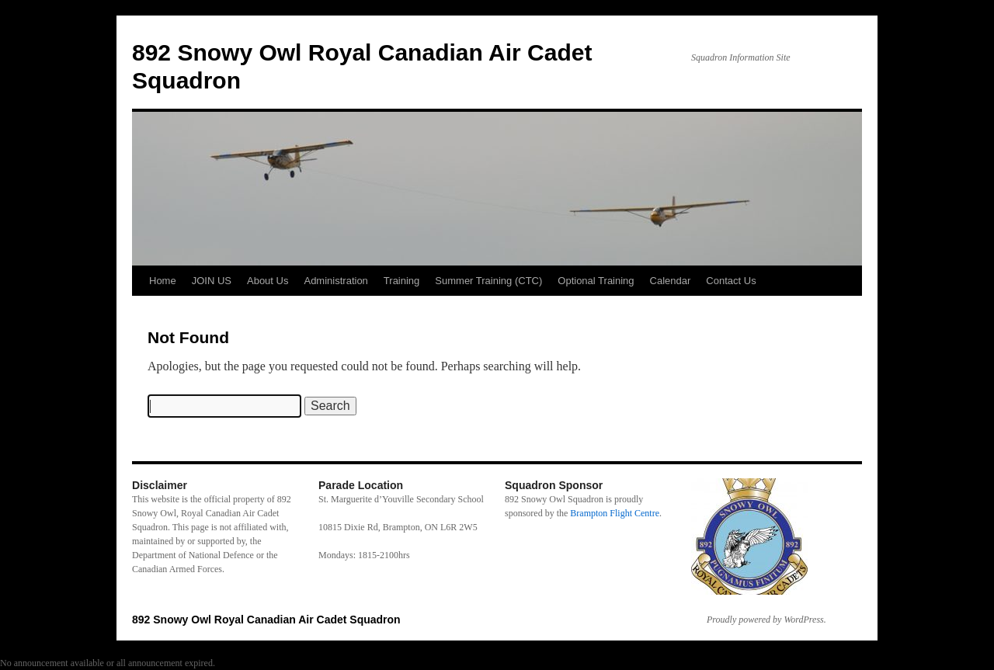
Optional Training (596, 280)
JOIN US (211, 280)
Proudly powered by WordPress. (766, 619)
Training (401, 280)
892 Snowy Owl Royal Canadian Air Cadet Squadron (266, 619)
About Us (267, 280)
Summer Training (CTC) (488, 280)
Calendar (670, 280)
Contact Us (731, 280)
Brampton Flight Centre (614, 513)
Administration (335, 280)
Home (162, 280)
